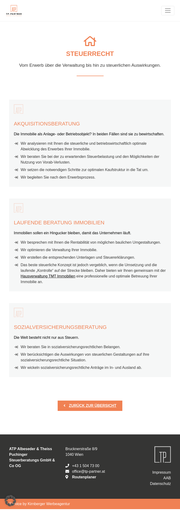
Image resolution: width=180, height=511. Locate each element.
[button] (10, 500)
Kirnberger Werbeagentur (49, 504)
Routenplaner (84, 477)
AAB (167, 478)
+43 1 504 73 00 (85, 466)
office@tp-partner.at (88, 471)
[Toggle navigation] (167, 10)
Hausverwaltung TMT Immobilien (48, 276)
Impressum (161, 472)
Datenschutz (160, 484)
